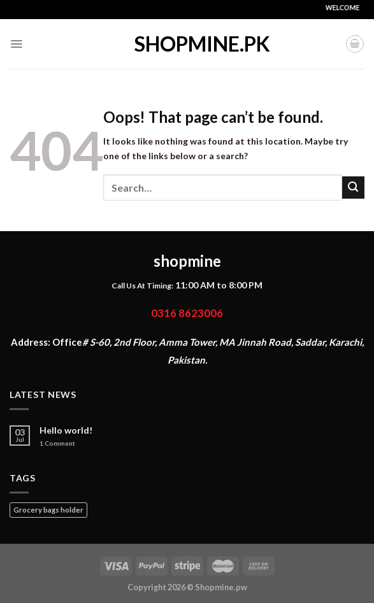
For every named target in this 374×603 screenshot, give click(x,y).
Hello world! (66, 430)
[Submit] (353, 187)
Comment (57, 443)
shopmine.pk (187, 44)
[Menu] (16, 44)
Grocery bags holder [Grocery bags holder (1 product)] (48, 510)
